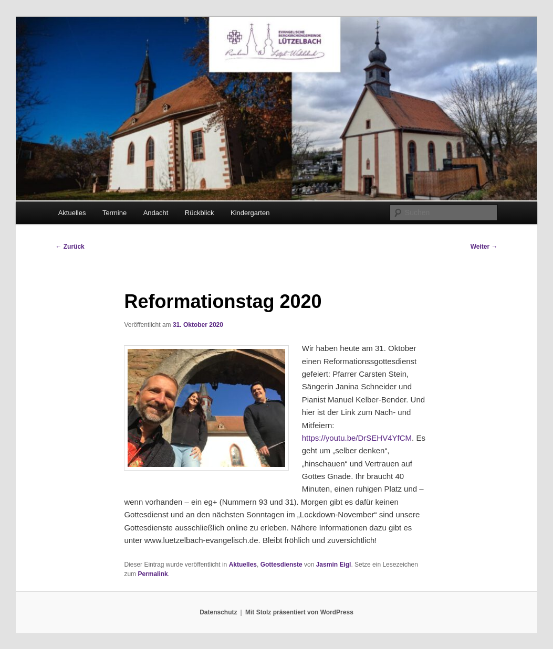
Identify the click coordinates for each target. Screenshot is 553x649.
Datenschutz (218, 612)
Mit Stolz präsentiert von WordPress (299, 612)
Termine (114, 213)
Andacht (156, 213)
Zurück (69, 246)
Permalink (153, 574)
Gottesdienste (281, 564)
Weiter (484, 246)
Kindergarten (250, 213)
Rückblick (199, 213)
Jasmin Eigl (333, 564)
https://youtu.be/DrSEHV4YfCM (357, 437)
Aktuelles (72, 213)
